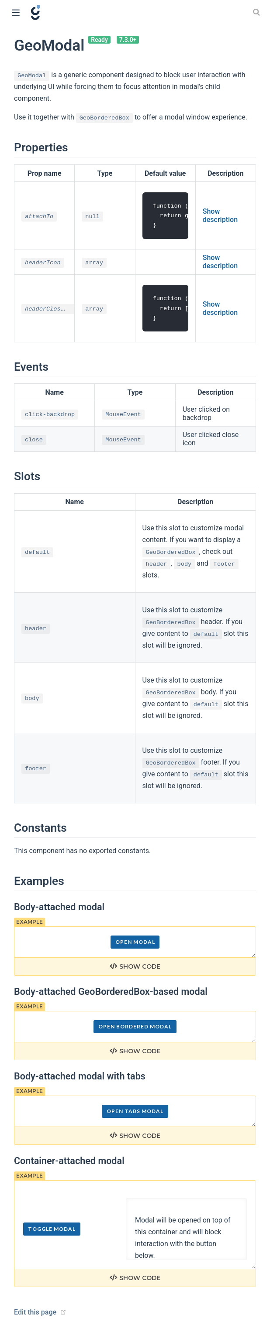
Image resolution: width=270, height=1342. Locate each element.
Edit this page (35, 1313)
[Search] (257, 12)
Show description (220, 216)
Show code (135, 968)
